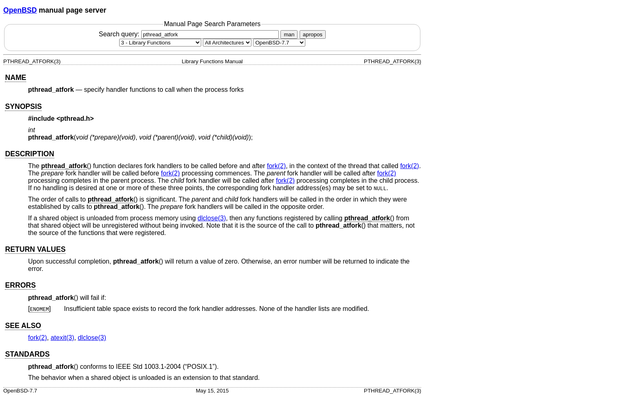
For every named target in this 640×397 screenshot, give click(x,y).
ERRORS (20, 285)
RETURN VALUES (35, 249)
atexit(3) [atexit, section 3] (62, 337)
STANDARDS (27, 354)
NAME (15, 77)
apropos (312, 34)
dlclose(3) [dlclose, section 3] (212, 218)
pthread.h (75, 118)
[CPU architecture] (227, 43)
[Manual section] (160, 43)
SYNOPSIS (23, 106)
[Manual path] (279, 43)
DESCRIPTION (29, 154)
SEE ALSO (23, 326)
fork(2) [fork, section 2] (276, 165)
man (289, 34)
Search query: (190, 34)
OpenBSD (20, 10)
